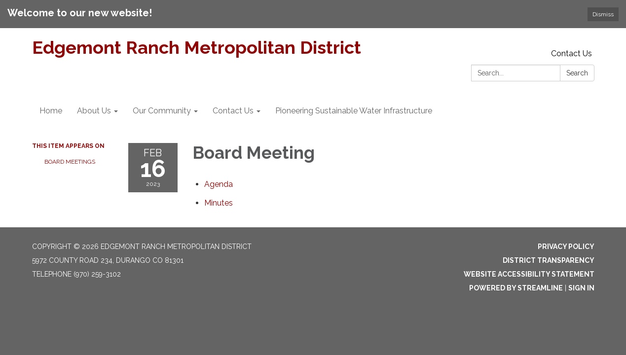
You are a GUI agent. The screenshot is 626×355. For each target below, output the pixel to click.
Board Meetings (69, 161)
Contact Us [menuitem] (233, 110)
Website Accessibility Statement (529, 274)
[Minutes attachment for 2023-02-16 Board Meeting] (218, 203)
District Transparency (548, 260)
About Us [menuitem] (94, 110)
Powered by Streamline (516, 288)
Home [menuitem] (50, 110)
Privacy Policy (566, 246)
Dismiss (603, 14)
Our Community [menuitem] (162, 110)
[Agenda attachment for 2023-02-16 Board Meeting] (218, 184)
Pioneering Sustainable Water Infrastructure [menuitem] (353, 110)
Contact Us (571, 53)
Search (577, 73)
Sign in (581, 288)
